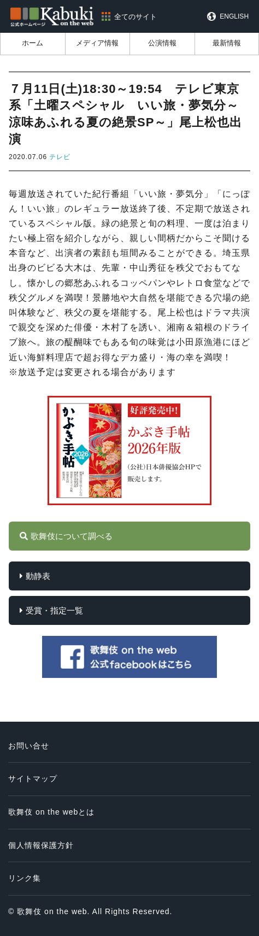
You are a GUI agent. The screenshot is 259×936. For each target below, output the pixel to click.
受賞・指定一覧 (54, 610)
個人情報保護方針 (41, 845)
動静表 (38, 576)
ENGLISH (234, 16)
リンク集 (24, 878)
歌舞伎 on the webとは (51, 812)
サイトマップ (32, 778)
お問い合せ (28, 745)
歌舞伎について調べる (72, 536)
